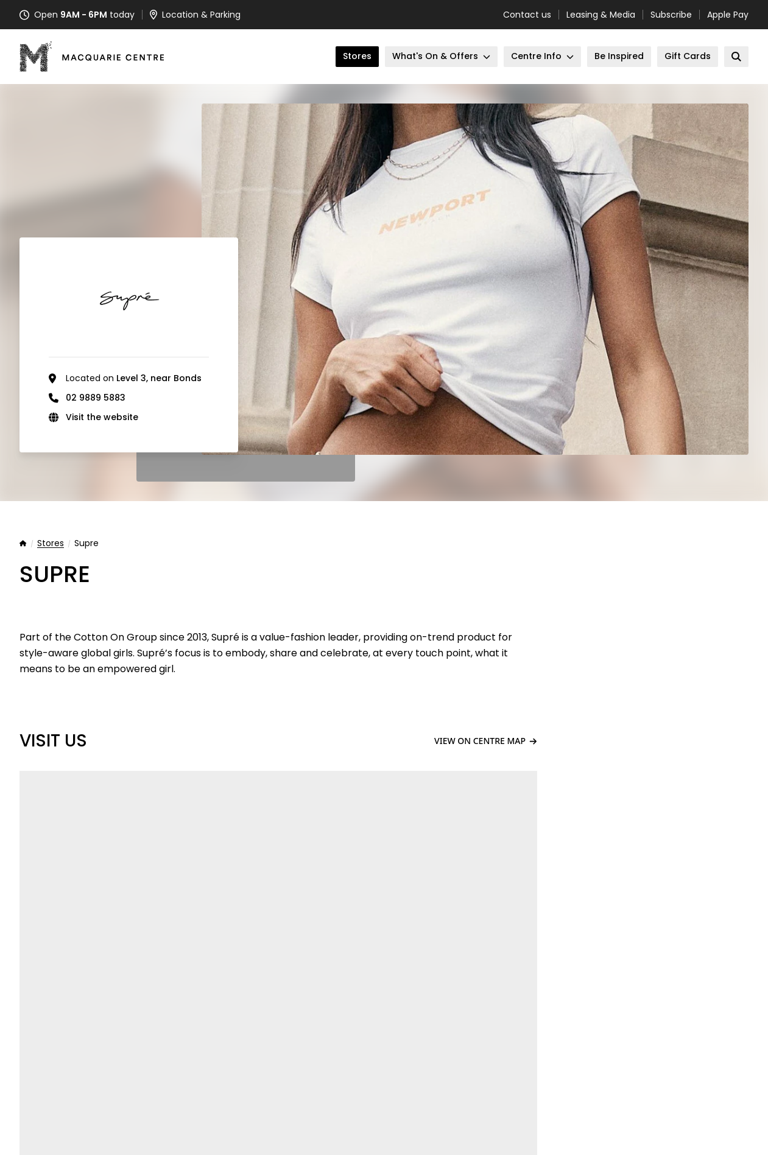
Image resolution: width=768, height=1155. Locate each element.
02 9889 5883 (95, 397)
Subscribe (671, 15)
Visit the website (102, 417)
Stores (50, 543)
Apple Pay (728, 15)
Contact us (527, 15)
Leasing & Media (600, 15)
